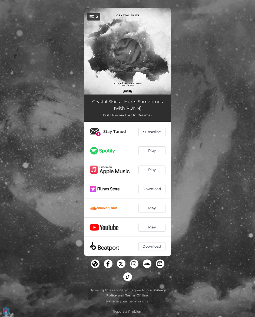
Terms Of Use (136, 295)
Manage (112, 301)
